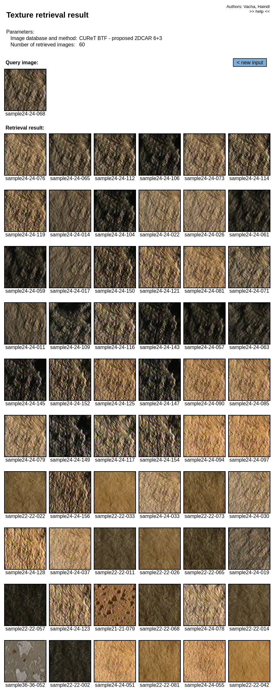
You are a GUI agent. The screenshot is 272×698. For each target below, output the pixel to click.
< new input (250, 62)
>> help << (259, 11)
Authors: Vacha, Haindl (248, 6)
